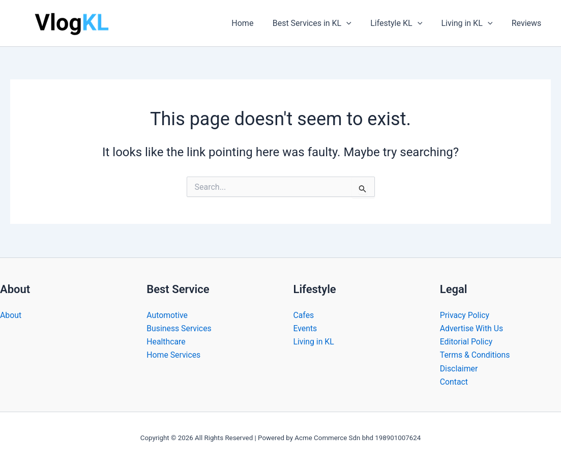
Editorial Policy (466, 341)
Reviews (528, 23)
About (11, 315)
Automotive (167, 315)
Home (254, 23)
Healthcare (166, 341)
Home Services (173, 355)
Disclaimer (459, 368)
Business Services (179, 328)
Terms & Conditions (475, 355)
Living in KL (470, 23)
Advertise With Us (472, 328)
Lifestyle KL (403, 23)
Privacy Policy (465, 315)
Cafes (303, 315)
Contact (454, 382)
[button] (356, 23)
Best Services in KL (321, 23)
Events (305, 328)
